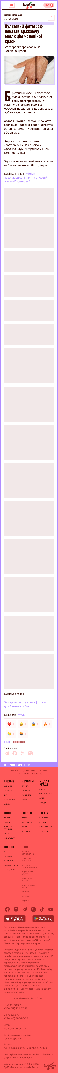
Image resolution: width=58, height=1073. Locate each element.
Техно (24, 827)
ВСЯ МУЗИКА (44, 818)
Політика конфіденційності (29, 866)
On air (43, 812)
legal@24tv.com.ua (15, 1028)
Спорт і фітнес (45, 794)
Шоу (5, 795)
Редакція (25, 901)
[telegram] (7, 753)
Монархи (8, 786)
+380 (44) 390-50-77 (16, 1018)
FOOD (7, 812)
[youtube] (51, 909)
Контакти (26, 892)
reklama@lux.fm (13, 1038)
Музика (7, 804)
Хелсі (6, 833)
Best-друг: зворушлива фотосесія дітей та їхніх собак (26, 704)
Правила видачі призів (28, 886)
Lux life (9, 846)
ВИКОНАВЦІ (43, 822)
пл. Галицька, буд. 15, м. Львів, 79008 (25, 1048)
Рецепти (7, 818)
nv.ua (21, 715)
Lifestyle (28, 812)
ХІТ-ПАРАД (43, 831)
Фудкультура (9, 838)
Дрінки (7, 822)
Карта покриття (11, 865)
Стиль (42, 798)
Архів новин (27, 896)
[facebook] (14, 753)
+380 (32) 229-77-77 (15, 1008)
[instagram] (16, 909)
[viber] (30, 753)
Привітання (27, 822)
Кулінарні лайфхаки (8, 828)
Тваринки (26, 790)
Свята (24, 799)
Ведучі (7, 852)
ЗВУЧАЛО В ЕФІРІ (46, 827)
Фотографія (19, 742)
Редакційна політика (27, 879)
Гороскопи (26, 795)
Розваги (28, 781)
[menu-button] (5, 5)
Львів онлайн (10, 870)
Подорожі (26, 831)
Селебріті (8, 790)
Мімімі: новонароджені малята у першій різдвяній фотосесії (25, 177)
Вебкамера (8, 861)
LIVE (47, 5)
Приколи (25, 786)
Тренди (42, 803)
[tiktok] (42, 909)
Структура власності (26, 859)
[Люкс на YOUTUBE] (12, 5)
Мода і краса (44, 783)
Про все (25, 818)
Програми (8, 856)
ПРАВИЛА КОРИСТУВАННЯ (28, 853)
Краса (42, 789)
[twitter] (22, 753)
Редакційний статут (27, 873)
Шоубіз (7, 742)
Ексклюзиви (9, 799)
